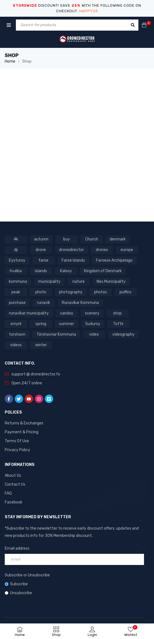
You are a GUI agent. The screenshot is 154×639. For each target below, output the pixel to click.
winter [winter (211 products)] (41, 345)
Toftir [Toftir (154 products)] (118, 323)
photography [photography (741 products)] (70, 292)
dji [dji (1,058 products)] (16, 249)
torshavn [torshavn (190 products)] (17, 334)
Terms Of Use (17, 441)
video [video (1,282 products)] (94, 334)
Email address (17, 548)
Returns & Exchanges (24, 423)
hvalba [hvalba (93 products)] (16, 271)
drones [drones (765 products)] (102, 249)
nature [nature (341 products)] (78, 281)
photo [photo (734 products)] (40, 292)
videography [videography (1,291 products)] (123, 334)
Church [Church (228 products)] (91, 239)
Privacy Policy (17, 450)
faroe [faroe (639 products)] (43, 260)
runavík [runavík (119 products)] (43, 302)
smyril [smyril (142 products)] (15, 323)
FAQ (8, 493)
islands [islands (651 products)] (41, 271)
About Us (13, 475)
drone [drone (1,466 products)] (41, 249)
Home (10, 61)
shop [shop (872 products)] (117, 313)
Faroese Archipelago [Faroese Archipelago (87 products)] (114, 260)
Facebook (13, 502)
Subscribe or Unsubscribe (27, 575)
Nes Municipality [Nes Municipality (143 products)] (111, 281)
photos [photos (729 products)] (100, 292)
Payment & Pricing (21, 432)
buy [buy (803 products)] (66, 239)
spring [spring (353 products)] (40, 323)
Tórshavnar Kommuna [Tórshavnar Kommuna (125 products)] (56, 334)
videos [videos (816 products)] (16, 345)
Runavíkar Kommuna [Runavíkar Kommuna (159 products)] (80, 302)
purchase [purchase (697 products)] (17, 302)
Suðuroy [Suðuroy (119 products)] (92, 323)
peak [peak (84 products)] (15, 292)
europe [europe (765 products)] (127, 249)
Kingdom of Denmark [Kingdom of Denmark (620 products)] (103, 271)
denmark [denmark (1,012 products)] (118, 239)
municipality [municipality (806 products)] (49, 281)
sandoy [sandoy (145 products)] (66, 313)
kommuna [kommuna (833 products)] (18, 281)
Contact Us (15, 484)
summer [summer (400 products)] (66, 323)
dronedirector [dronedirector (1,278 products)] (71, 249)
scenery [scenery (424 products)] (92, 313)
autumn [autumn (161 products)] (41, 239)
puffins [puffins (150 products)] (125, 292)
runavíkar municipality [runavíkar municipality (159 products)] (29, 313)
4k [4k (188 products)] (16, 239)
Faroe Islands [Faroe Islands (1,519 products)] (73, 260)
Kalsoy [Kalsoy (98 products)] (66, 271)
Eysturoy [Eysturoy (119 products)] (17, 260)
